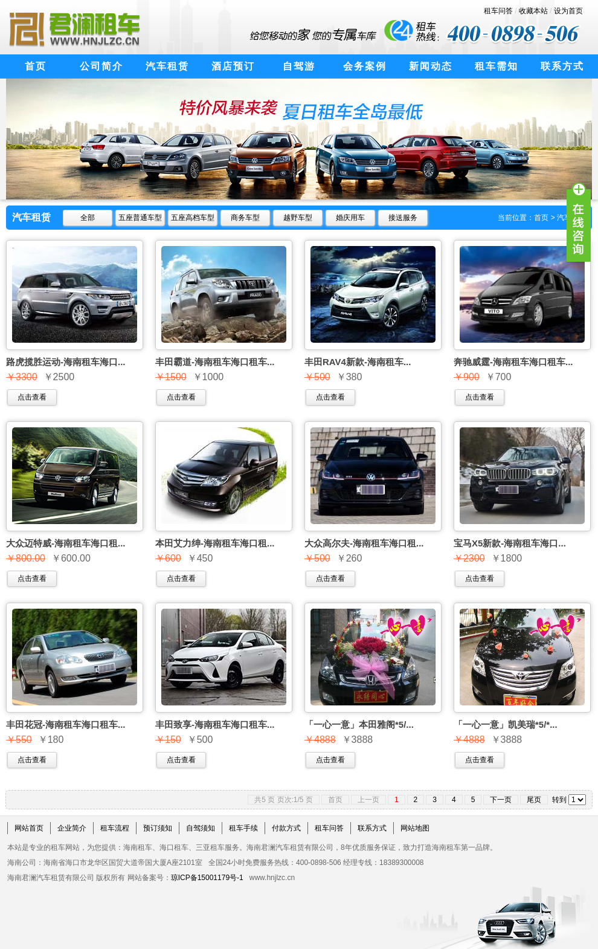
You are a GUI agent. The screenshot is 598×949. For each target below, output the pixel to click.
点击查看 (32, 397)
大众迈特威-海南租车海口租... (66, 543)
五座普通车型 (140, 217)
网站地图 (414, 828)
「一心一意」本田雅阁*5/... (359, 724)
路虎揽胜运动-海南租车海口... (66, 362)
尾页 (534, 799)
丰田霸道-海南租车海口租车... (215, 362)
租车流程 (114, 828)
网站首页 (28, 828)
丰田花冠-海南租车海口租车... (66, 724)
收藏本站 (533, 11)
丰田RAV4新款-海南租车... (357, 362)
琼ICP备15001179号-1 (207, 877)
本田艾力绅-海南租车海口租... (215, 543)
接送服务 (402, 217)
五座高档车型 (192, 217)
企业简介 (71, 828)
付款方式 (286, 828)
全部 (87, 217)
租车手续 (243, 828)
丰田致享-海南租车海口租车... (215, 724)
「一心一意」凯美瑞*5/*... (506, 724)
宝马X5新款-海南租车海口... (510, 543)
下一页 (501, 799)
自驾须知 (200, 828)
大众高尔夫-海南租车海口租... (364, 543)
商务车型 (245, 217)
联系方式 (372, 828)
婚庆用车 (350, 217)
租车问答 (498, 11)
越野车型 (297, 217)
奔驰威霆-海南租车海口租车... (513, 362)
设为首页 (568, 11)
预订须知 (157, 828)
